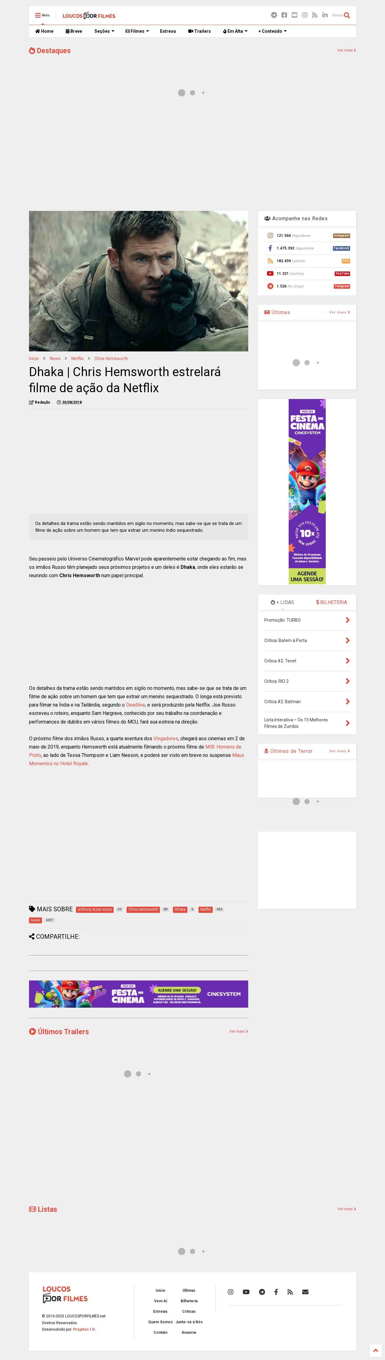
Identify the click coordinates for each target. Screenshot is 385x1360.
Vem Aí (160, 1301)
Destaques (50, 51)
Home (44, 31)
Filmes (137, 31)
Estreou (168, 31)
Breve (74, 31)
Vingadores (165, 738)
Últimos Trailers (59, 1032)
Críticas (189, 1311)
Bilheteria (189, 1301)
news (55, 358)
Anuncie (189, 1332)
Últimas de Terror (288, 751)
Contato (160, 1332)
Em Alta (235, 31)
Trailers (199, 31)
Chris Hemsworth (111, 358)
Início (34, 358)
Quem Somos (160, 1322)
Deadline (135, 705)
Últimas (277, 312)
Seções (104, 31)
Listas (43, 1209)
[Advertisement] (192, 157)
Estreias (160, 1311)
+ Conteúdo (272, 31)
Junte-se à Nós (189, 1322)
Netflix (77, 358)
